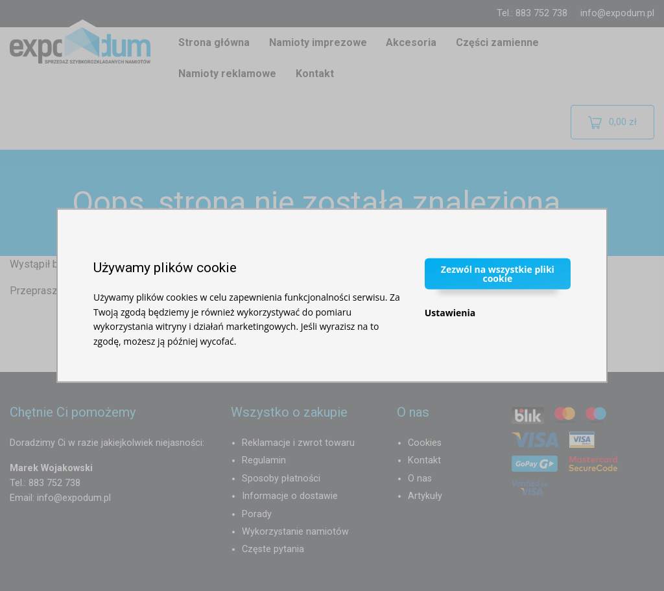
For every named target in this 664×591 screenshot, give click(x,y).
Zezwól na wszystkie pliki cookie (497, 273)
